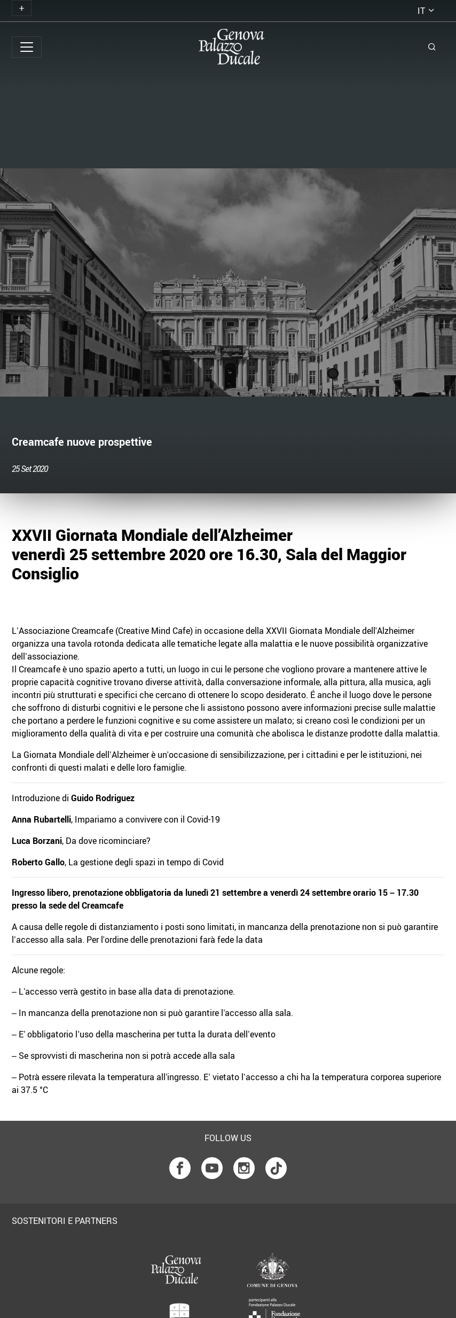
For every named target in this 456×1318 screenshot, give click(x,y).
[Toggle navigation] (22, 8)
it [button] (421, 11)
